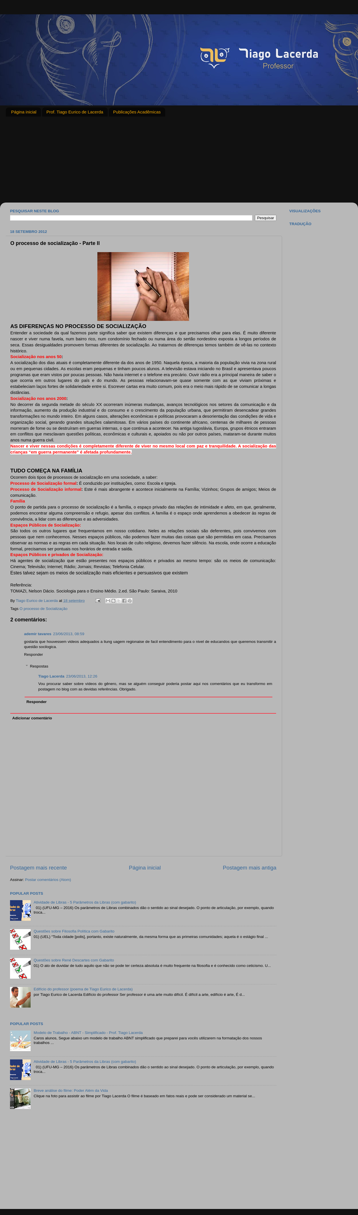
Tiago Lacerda (51, 676)
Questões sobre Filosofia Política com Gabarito (74, 931)
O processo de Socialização (43, 608)
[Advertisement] (179, 159)
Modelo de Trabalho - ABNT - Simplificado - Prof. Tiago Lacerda (88, 1033)
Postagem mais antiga (249, 868)
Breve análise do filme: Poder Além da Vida (71, 1090)
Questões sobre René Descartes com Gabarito (74, 960)
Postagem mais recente (38, 868)
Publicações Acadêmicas (137, 111)
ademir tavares (37, 634)
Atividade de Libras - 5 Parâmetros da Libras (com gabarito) (85, 902)
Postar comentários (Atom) (48, 880)
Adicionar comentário (32, 718)
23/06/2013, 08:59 (68, 634)
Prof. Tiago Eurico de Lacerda (74, 111)
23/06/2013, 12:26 (81, 676)
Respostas (39, 666)
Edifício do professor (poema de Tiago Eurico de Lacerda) (83, 989)
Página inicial (23, 111)
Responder (33, 654)
